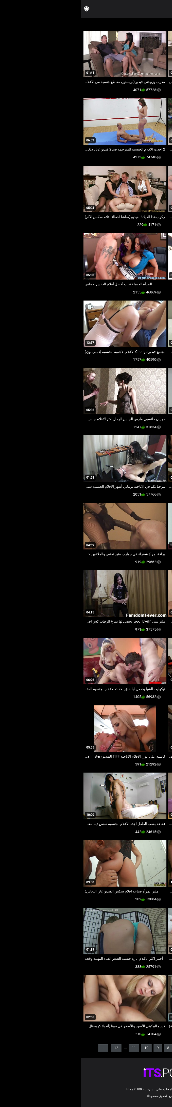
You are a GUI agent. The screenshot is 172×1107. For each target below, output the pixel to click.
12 (35, 1048)
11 (53, 1048)
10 (65, 1048)
